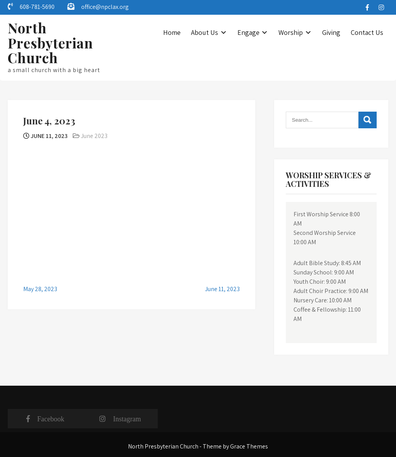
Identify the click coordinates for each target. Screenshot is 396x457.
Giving (331, 32)
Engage (248, 32)
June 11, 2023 (222, 289)
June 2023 (94, 136)
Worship (290, 32)
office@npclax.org (105, 7)
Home (172, 32)
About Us (204, 32)
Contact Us (367, 32)
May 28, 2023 (40, 289)
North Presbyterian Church (50, 43)
